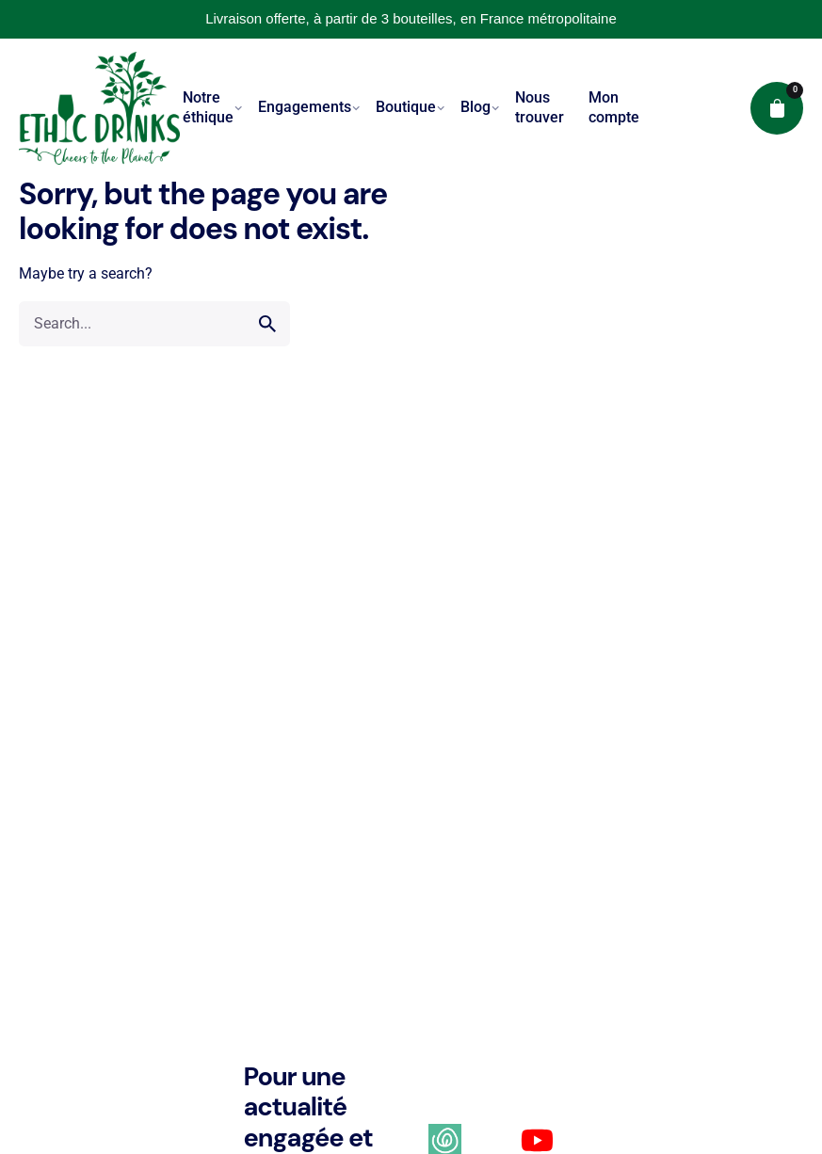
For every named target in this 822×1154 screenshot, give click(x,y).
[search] (267, 323)
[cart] (776, 108)
